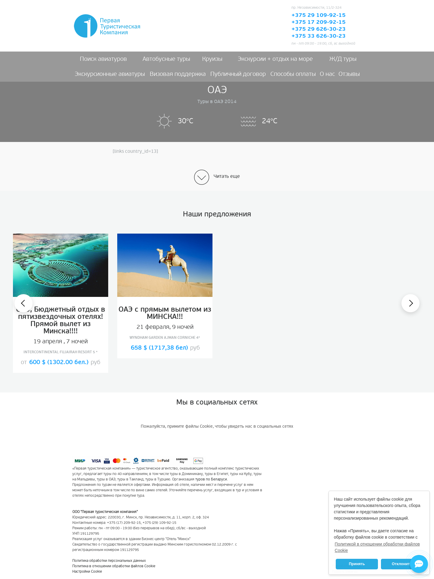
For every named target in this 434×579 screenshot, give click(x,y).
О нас (327, 74)
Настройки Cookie (87, 571)
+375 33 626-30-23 (318, 36)
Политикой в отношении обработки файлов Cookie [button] (377, 547)
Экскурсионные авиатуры (110, 74)
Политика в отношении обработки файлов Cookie (113, 566)
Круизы (212, 59)
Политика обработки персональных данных (109, 561)
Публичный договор (238, 74)
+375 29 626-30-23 (318, 29)
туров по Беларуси (211, 479)
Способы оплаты (293, 74)
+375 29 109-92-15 (318, 15)
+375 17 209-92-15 (318, 22)
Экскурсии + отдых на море (275, 59)
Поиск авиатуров (103, 59)
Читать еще (227, 176)
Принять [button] (357, 564)
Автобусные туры (166, 59)
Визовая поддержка (178, 74)
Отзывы (349, 74)
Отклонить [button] (402, 564)
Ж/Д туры (343, 59)
